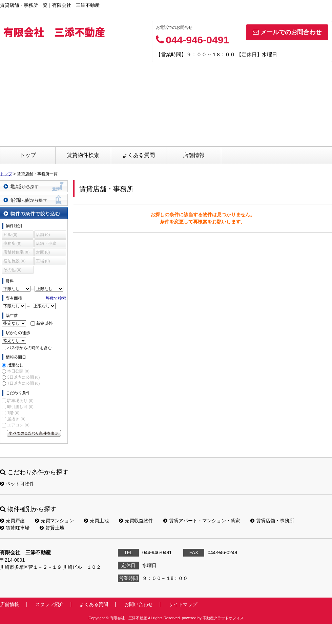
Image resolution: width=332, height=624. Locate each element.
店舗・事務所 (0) (46, 244)
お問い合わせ (138, 604)
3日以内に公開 (23, 377)
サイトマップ (183, 604)
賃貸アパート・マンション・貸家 (201, 520)
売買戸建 (12, 520)
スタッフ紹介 (49, 604)
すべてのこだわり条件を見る (34, 433)
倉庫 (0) (43, 252)
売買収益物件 (136, 520)
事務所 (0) (12, 243)
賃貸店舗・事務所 (272, 520)
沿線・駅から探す (34, 200)
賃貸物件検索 (83, 155)
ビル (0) (10, 234)
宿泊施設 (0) (14, 261)
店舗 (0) (43, 234)
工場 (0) (43, 261)
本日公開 (18, 371)
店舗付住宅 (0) (16, 252)
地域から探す (34, 186)
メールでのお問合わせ (287, 32)
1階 (13, 412)
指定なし (15, 365)
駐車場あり (20, 400)
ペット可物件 (17, 483)
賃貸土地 (52, 527)
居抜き (16, 419)
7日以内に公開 (23, 383)
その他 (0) (12, 269)
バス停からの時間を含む (29, 347)
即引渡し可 (20, 406)
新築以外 (44, 323)
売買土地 (96, 520)
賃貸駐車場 (14, 527)
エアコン (18, 425)
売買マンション (54, 520)
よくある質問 (138, 155)
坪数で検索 (56, 298)
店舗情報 (194, 155)
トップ (28, 155)
